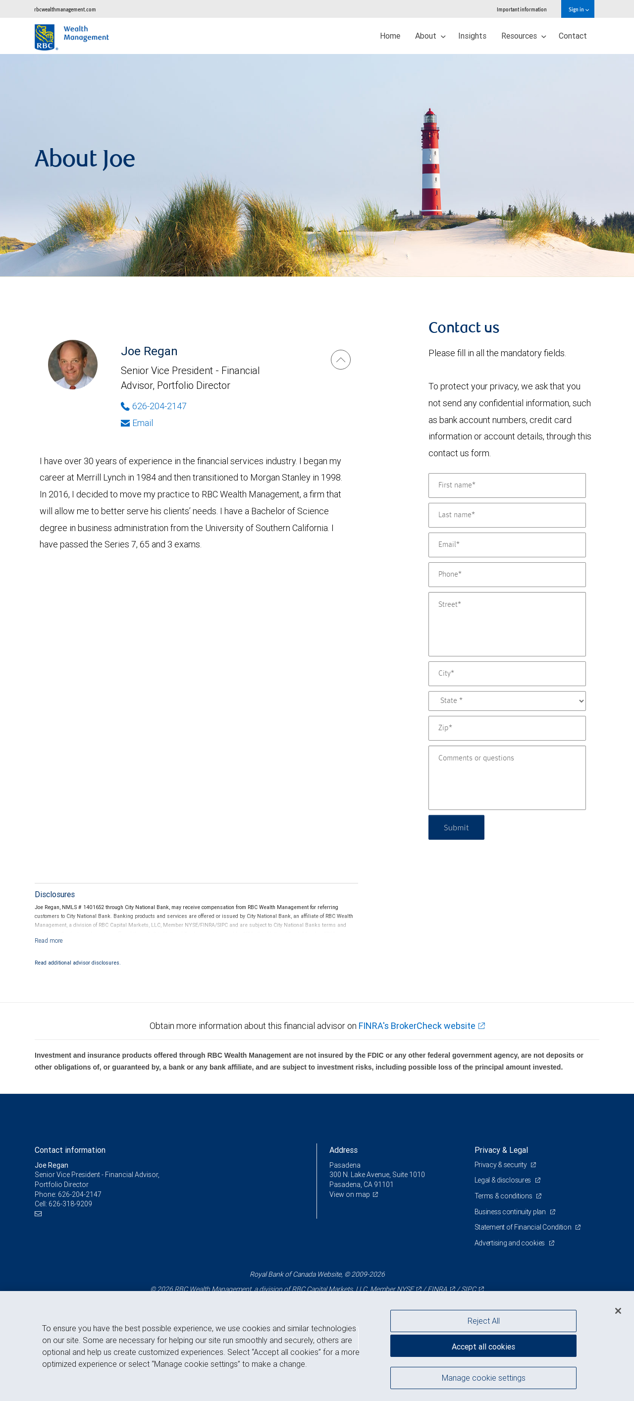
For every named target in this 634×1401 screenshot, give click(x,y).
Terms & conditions (504, 1195)
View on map (349, 1194)
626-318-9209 (70, 1203)
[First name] (507, 485)
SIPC (468, 1289)
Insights (472, 36)
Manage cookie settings (484, 1378)
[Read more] (49, 940)
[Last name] (507, 515)
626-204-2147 (80, 1194)
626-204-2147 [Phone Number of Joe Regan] (154, 406)
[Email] (507, 545)
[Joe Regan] (341, 360)
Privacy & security (501, 1164)
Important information (522, 9)
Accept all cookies (483, 1346)
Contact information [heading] (70, 1150)
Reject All (484, 1321)
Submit (456, 827)
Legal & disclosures (503, 1180)
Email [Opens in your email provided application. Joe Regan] (137, 423)
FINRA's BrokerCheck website (417, 1025)
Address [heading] (343, 1150)
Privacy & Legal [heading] (501, 1150)
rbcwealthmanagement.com (65, 9)
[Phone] (507, 574)
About (430, 36)
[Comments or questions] (507, 778)
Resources (523, 36)
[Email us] (39, 1214)
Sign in (579, 9)
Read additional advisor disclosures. (78, 962)
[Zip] (507, 728)
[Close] (618, 1311)
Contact (573, 36)
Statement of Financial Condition (524, 1227)
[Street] (507, 624)
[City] (507, 673)
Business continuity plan (511, 1211)
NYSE (405, 1289)
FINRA (437, 1289)
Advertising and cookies (510, 1243)
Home (390, 36)
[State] (507, 701)
